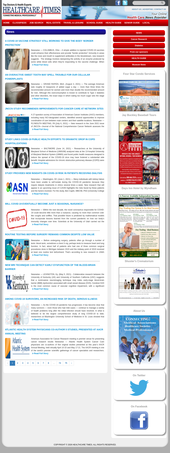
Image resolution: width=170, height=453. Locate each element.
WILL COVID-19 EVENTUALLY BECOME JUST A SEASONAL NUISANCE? (44, 203)
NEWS (139, 33)
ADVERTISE (148, 9)
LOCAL (146, 23)
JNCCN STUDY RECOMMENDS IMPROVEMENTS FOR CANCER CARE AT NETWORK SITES (54, 108)
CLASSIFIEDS (19, 23)
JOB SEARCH (36, 23)
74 (60, 363)
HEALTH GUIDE (113, 23)
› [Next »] (71, 363)
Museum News (139, 65)
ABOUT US (136, 9)
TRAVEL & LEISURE (73, 23)
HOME (6, 23)
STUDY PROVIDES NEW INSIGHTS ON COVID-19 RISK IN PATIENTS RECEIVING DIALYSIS (53, 173)
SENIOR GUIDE (132, 23)
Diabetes (139, 45)
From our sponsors (139, 52)
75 (66, 363)
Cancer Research (139, 39)
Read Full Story (41, 65)
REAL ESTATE (53, 23)
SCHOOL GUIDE (94, 23)
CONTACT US (160, 9)
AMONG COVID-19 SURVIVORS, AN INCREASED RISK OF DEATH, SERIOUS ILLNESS (51, 299)
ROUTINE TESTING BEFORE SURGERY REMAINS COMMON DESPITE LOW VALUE (49, 234)
